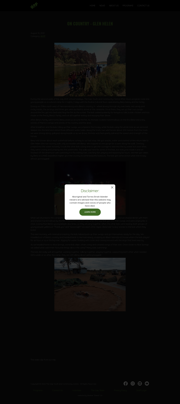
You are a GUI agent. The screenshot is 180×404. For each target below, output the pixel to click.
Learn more (90, 212)
